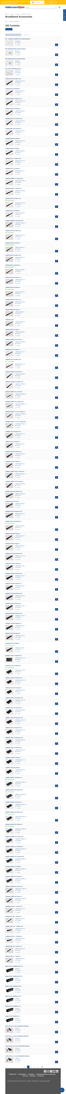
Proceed (51, 2)
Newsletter (33, 1076)
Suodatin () (9, 29)
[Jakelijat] (64, 10)
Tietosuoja (25, 1076)
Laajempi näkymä (14, 21)
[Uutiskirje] (64, 13)
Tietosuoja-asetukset (44, 1081)
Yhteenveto (40, 1076)
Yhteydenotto (12, 1074)
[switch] (6, 21)
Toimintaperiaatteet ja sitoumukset (46, 1074)
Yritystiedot (31, 1074)
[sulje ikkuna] (57, 2)
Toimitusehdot (22, 1074)
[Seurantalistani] (64, 19)
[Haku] (41, 7)
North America (37, 2)
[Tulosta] (64, 16)
